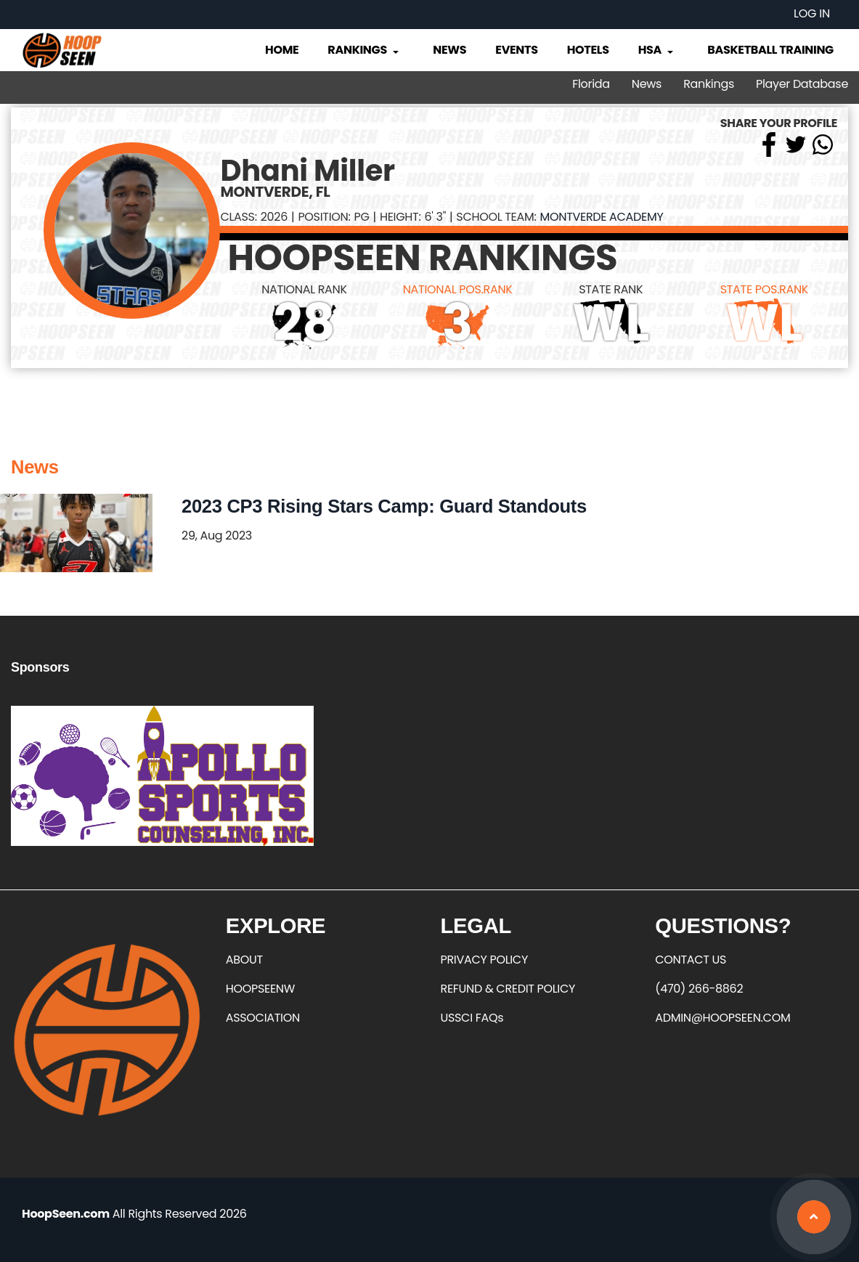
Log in (812, 13)
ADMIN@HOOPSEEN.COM (722, 1017)
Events (516, 49)
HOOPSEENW (260, 988)
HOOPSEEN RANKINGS (422, 257)
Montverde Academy (602, 216)
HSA (657, 49)
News (449, 49)
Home (281, 49)
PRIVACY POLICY (484, 959)
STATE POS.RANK (764, 289)
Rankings (364, 49)
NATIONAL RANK (304, 289)
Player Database (802, 84)
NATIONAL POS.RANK (458, 289)
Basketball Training (770, 49)
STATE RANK (611, 289)
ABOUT (244, 959)
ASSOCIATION (263, 1017)
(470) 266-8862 (699, 988)
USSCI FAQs (472, 1017)
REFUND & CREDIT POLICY (508, 988)
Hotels (588, 49)
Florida (591, 84)
